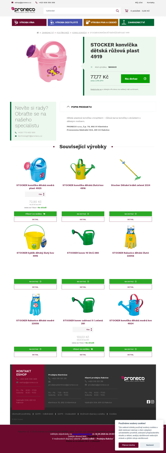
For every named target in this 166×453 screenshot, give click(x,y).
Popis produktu (81, 107)
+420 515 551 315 (57, 378)
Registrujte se (96, 89)
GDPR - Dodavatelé (67, 414)
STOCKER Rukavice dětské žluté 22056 (130, 254)
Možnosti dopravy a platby (92, 414)
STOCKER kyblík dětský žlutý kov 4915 (35, 254)
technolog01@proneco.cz (28, 136)
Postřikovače (63, 33)
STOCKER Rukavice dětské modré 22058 (35, 322)
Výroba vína (26, 22)
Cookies (113, 414)
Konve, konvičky (79, 33)
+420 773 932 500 (25, 132)
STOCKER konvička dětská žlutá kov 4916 (83, 186)
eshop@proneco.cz (21, 3)
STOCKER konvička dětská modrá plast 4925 (35, 186)
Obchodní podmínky (21, 414)
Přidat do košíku (35, 214)
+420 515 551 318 (94, 381)
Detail (35, 219)
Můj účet (139, 3)
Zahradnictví (136, 22)
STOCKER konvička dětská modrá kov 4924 (130, 322)
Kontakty (150, 3)
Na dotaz (135, 78)
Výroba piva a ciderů (104, 22)
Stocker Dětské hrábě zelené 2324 (130, 185)
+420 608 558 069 (45, 3)
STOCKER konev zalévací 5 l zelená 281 (83, 322)
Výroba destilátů (66, 22)
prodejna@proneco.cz (97, 385)
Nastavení (150, 445)
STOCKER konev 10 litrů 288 (83, 252)
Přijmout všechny (128, 445)
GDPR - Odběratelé (44, 414)
